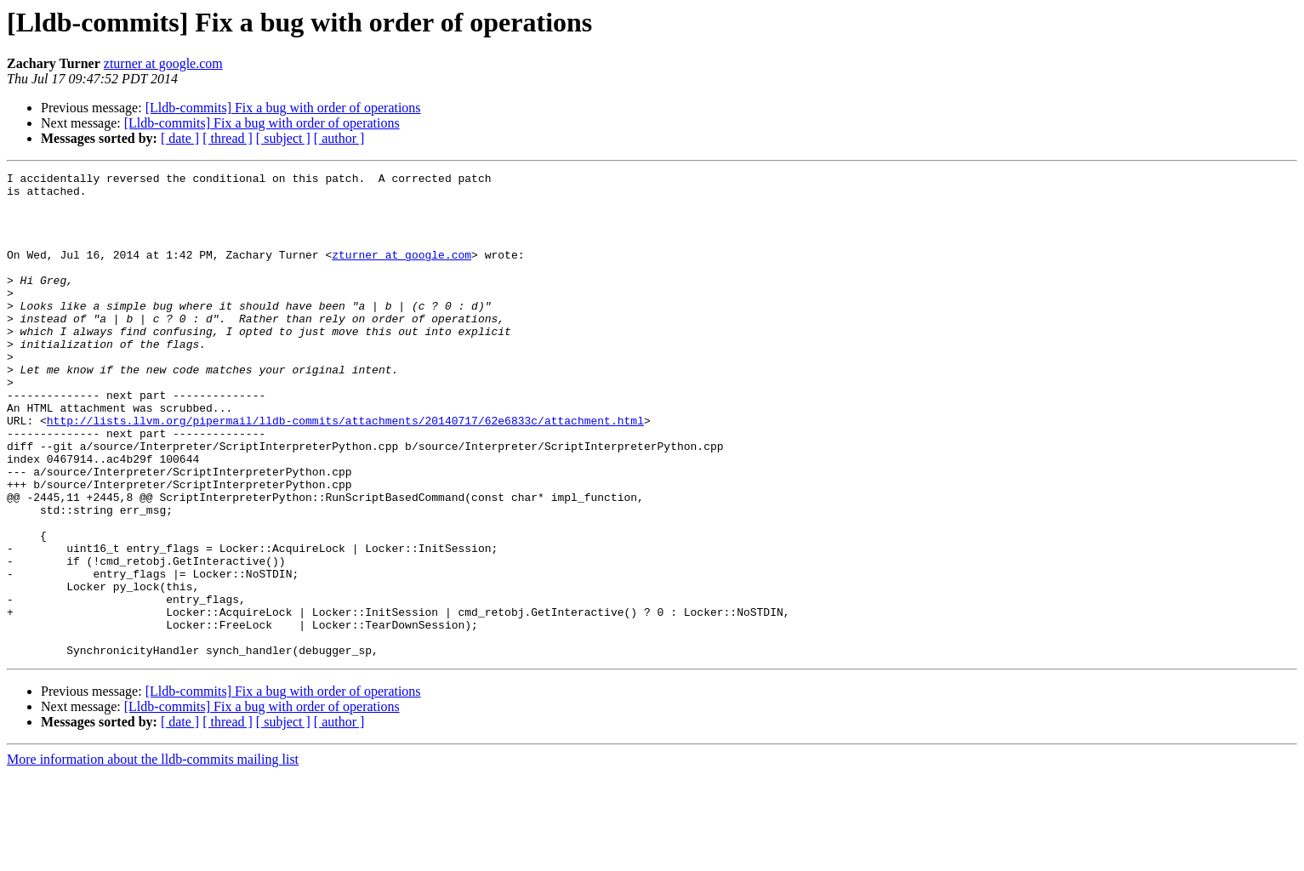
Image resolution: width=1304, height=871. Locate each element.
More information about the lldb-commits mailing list (153, 856)
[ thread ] (227, 138)
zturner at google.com (163, 63)
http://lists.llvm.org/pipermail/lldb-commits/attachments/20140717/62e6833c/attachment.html (345, 471)
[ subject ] (283, 138)
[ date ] (180, 138)
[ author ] (339, 138)
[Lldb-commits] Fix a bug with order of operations (283, 107)
